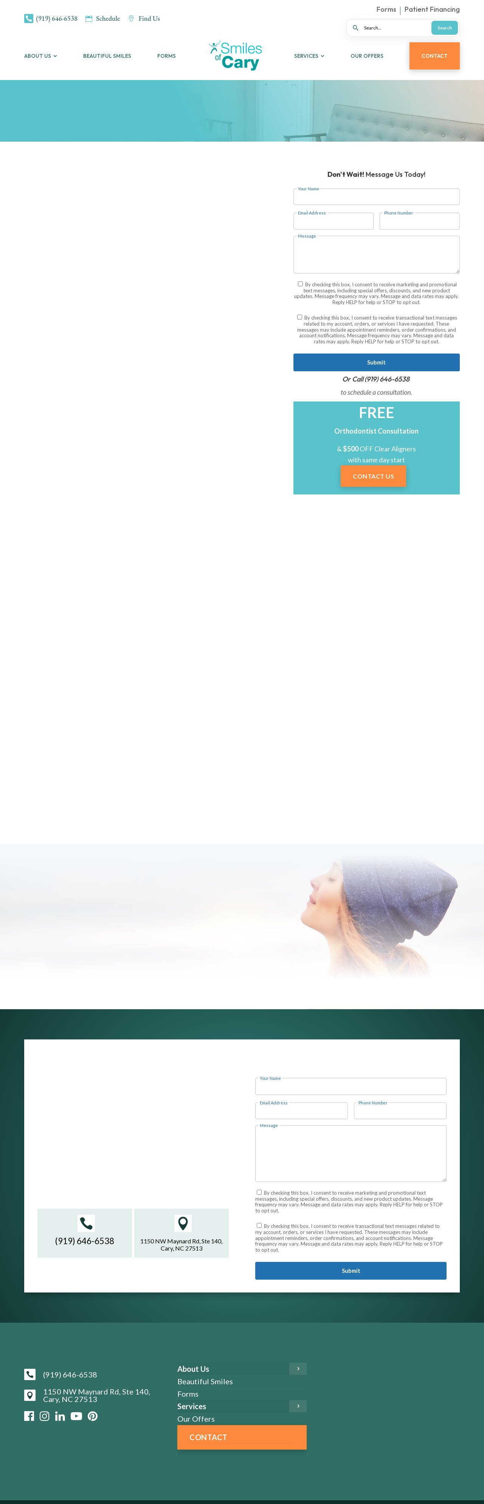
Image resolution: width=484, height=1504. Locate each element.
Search (444, 28)
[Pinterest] (93, 1416)
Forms (386, 10)
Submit (376, 362)
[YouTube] (76, 1416)
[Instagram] (45, 1416)
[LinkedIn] (60, 1416)
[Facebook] (29, 1416)
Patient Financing (432, 10)
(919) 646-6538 (387, 379)
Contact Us (373, 476)
